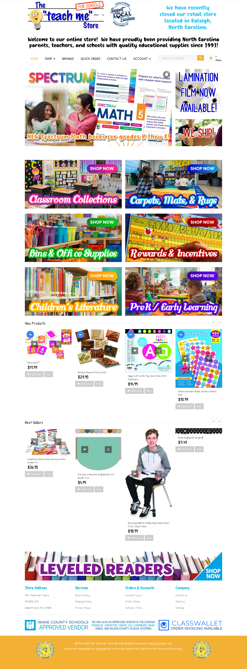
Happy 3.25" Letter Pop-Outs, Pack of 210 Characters (147, 377)
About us (180, 601)
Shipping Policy (83, 601)
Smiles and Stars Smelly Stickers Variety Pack (197, 393)
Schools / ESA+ (134, 608)
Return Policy (82, 595)
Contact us (181, 595)
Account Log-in (133, 595)
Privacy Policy (83, 608)
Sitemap (179, 608)
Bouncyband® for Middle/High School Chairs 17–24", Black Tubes (148, 524)
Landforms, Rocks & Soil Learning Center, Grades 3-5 (46, 460)
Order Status (132, 601)
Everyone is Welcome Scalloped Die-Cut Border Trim (96, 476)
